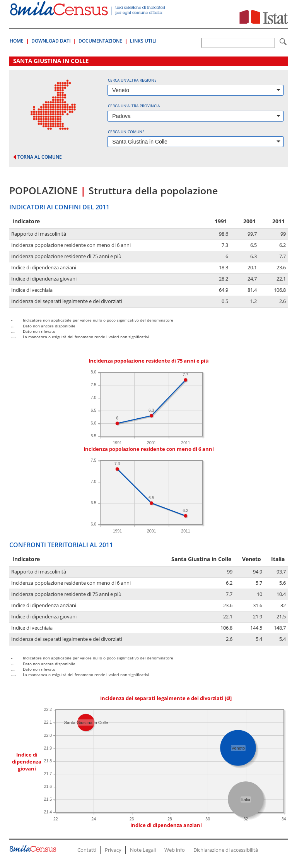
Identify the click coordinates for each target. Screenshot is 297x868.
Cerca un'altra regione (132, 80)
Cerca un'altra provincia (134, 105)
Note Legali (143, 849)
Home (17, 41)
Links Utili (143, 41)
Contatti (86, 849)
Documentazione (100, 41)
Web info (174, 849)
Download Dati (51, 41)
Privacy (113, 849)
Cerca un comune (126, 131)
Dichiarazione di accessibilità (225, 849)
